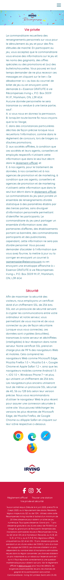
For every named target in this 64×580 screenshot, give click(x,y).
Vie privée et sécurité (32, 501)
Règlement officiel (17, 497)
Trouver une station (42, 497)
